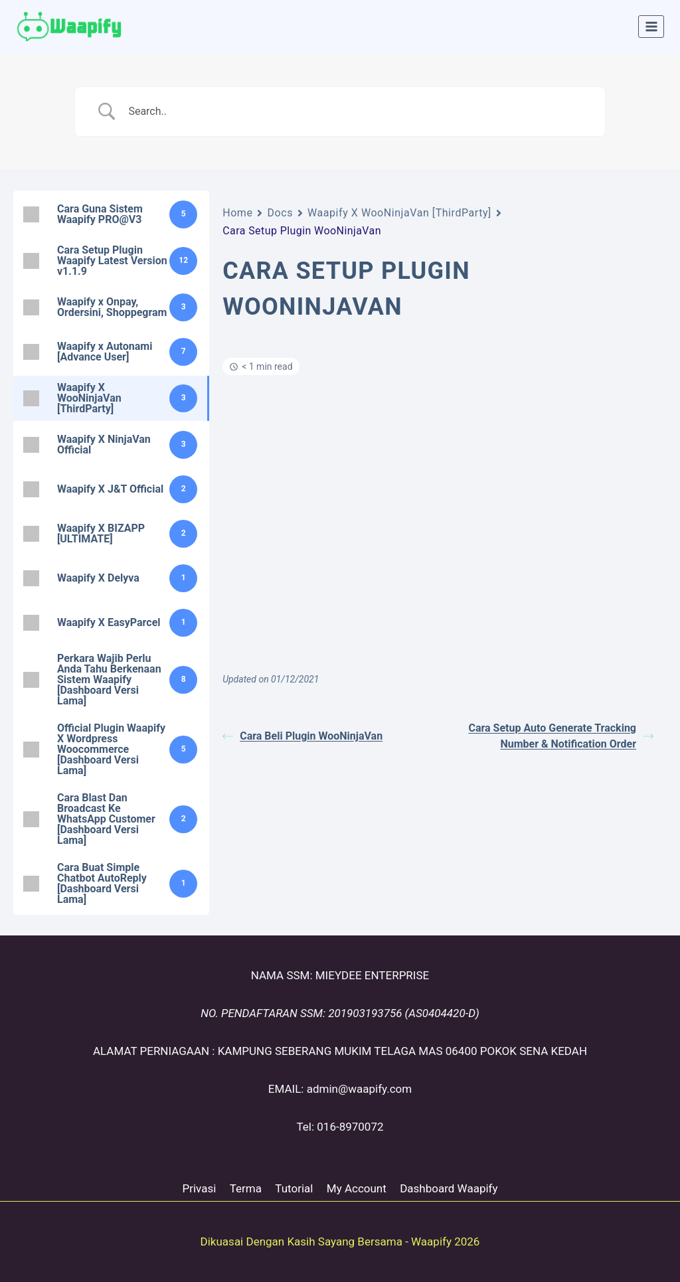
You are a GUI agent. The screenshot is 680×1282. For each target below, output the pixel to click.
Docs (280, 212)
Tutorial (294, 1188)
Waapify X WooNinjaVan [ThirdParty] (399, 212)
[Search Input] (356, 111)
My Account (356, 1188)
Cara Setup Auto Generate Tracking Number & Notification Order (560, 736)
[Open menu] (651, 26)
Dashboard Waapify (448, 1188)
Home (237, 212)
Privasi (199, 1188)
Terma (246, 1188)
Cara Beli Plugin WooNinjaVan (302, 736)
